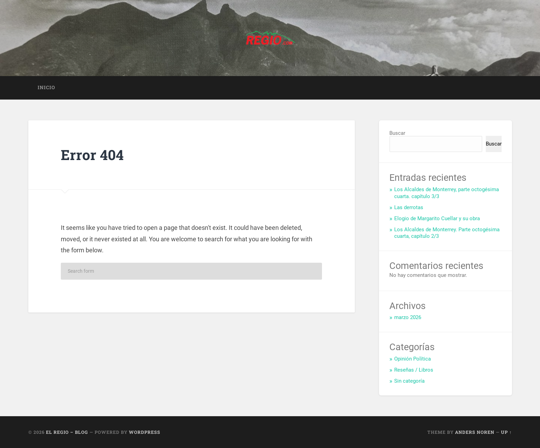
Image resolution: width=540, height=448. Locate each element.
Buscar (397, 133)
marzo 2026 (407, 317)
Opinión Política (412, 359)
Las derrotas (408, 207)
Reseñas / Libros (413, 370)
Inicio (46, 87)
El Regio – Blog (67, 432)
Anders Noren (474, 432)
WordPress (144, 432)
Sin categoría (409, 381)
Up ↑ (506, 432)
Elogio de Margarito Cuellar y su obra (437, 218)
